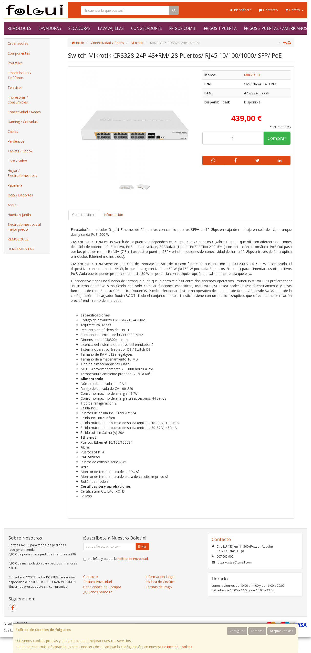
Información (113, 214)
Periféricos (16, 141)
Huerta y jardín (19, 214)
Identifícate (240, 10)
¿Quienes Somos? (97, 592)
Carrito (294, 10)
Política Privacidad (97, 581)
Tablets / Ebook (20, 151)
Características (83, 214)
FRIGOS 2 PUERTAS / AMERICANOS (275, 28)
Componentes (19, 53)
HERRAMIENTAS (21, 249)
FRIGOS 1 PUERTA (220, 28)
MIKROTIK (252, 75)
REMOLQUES (19, 28)
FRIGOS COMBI (183, 28)
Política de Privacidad (132, 559)
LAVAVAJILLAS (111, 28)
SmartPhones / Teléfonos (19, 75)
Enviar (142, 546)
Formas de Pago (158, 587)
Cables (13, 131)
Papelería (15, 185)
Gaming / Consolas (23, 121)
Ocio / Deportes (20, 195)
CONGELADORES (146, 28)
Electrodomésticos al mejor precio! (24, 227)
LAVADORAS (50, 28)
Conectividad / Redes (24, 112)
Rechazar (257, 631)
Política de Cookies (177, 646)
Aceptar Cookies (281, 631)
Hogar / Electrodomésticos (22, 173)
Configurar (237, 631)
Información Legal (159, 576)
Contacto (268, 10)
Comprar (277, 138)
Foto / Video (17, 160)
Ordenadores (18, 43)
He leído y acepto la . (118, 559)
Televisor (15, 87)
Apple (12, 205)
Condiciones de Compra (102, 587)
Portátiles (15, 63)
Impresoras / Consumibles (18, 99)
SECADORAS (79, 28)
